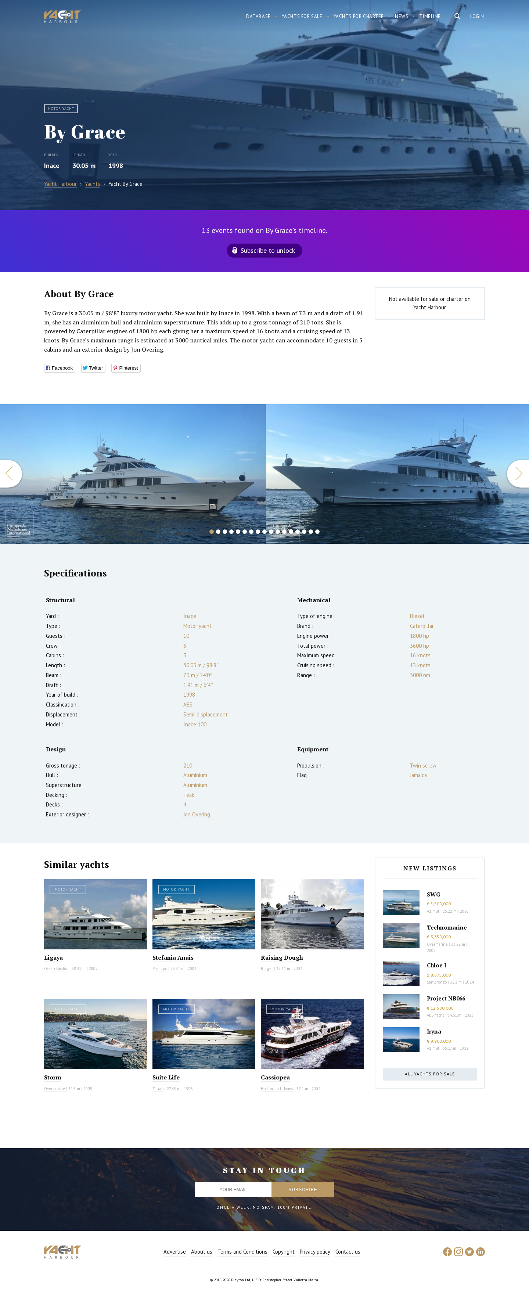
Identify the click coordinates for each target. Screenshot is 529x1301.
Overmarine (55, 1088)
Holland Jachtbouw (277, 1088)
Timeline (430, 16)
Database (258, 16)
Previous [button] (11, 474)
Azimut (433, 911)
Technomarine (447, 927)
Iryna (434, 1031)
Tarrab (157, 1088)
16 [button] (311, 531)
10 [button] (271, 531)
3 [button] (225, 531)
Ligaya (53, 957)
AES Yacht (435, 1015)
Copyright (284, 1251)
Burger (267, 968)
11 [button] (278, 531)
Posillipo (159, 968)
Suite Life (166, 1077)
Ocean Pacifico (56, 968)
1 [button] (211, 531)
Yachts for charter (359, 16)
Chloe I (436, 965)
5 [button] (238, 531)
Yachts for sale (302, 16)
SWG (433, 894)
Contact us (347, 1251)
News (401, 16)
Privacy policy (315, 1251)
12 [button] (284, 531)
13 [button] (291, 531)
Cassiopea (275, 1077)
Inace (52, 165)
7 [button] (251, 531)
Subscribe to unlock (268, 250)
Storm (52, 1077)
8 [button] (258, 531)
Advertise (174, 1251)
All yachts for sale (430, 1074)
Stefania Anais (173, 957)
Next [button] (518, 474)
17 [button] (317, 531)
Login (477, 16)
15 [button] (304, 531)
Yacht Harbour (62, 17)
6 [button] (244, 531)
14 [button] (297, 531)
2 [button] (218, 531)
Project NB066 (446, 998)
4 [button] (231, 531)
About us (201, 1251)
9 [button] (264, 531)
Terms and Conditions (242, 1251)
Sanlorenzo (437, 982)
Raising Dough (282, 957)
